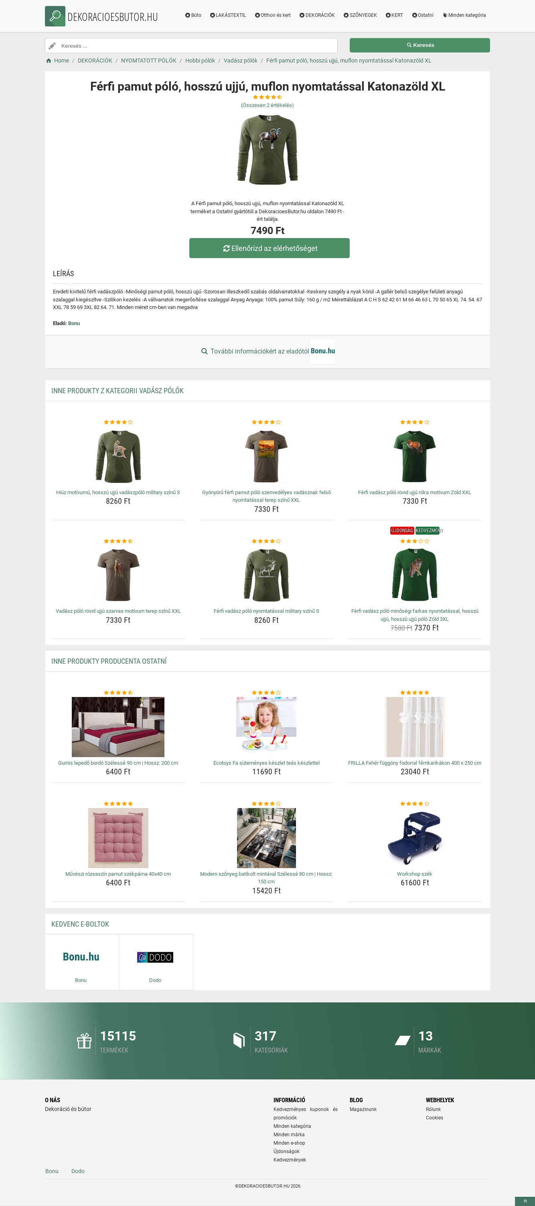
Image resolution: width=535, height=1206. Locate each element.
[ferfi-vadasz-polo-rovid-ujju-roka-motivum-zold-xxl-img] (415, 456)
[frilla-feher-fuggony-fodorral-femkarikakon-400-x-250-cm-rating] (415, 693)
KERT (394, 15)
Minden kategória (464, 15)
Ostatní (422, 15)
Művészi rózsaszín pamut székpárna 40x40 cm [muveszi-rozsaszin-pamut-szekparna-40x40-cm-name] (118, 874)
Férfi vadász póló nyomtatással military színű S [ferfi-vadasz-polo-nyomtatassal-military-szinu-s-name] (266, 611)
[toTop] (525, 1201)
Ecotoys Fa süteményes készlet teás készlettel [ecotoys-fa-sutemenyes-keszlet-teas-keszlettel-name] (266, 763)
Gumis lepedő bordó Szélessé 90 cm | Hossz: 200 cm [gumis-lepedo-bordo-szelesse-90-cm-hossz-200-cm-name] (118, 763)
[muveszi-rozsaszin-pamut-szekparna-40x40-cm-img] (118, 838)
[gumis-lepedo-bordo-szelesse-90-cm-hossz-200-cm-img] (118, 727)
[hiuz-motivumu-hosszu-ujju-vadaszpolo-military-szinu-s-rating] (118, 422)
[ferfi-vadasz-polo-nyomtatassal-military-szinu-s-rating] (266, 541)
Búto (192, 15)
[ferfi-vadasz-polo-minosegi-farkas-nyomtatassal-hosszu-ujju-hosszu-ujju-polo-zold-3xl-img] (415, 575)
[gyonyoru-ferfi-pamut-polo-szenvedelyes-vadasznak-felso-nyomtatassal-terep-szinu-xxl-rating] (266, 422)
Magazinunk (363, 1109)
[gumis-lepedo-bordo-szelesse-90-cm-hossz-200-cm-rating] (118, 693)
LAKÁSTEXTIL (227, 15)
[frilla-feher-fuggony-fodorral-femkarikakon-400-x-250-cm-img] (415, 727)
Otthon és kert (272, 15)
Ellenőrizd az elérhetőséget (269, 248)
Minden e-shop (289, 1143)
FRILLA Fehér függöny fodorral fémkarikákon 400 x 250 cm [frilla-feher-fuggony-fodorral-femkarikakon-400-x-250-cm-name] (414, 763)
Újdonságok (287, 1151)
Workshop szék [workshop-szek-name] (414, 874)
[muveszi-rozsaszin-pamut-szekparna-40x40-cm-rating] (118, 804)
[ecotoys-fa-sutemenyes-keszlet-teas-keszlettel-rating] (266, 693)
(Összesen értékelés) (267, 105)
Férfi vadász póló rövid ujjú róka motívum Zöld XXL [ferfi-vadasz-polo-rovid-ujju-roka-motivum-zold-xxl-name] (414, 492)
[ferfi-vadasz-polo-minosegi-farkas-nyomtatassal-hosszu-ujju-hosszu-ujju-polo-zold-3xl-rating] (415, 541)
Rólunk (433, 1109)
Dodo (78, 1171)
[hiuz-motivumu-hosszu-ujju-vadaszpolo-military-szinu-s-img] (118, 456)
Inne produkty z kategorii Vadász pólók (117, 390)
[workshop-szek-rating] (415, 804)
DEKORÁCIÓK (317, 15)
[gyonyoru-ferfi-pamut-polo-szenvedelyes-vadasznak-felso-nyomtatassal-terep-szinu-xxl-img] (266, 456)
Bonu (74, 323)
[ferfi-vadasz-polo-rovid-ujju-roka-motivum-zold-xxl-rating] (415, 422)
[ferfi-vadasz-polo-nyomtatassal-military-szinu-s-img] (266, 575)
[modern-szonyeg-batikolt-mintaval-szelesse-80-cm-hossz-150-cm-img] (266, 838)
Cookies (434, 1118)
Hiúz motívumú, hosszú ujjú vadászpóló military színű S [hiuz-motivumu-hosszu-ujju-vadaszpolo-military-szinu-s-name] (118, 492)
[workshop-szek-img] (415, 838)
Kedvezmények (290, 1160)
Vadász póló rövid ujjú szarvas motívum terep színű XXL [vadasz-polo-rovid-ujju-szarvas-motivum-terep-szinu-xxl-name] (118, 611)
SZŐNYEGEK (360, 15)
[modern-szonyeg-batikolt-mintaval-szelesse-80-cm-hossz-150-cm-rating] (266, 804)
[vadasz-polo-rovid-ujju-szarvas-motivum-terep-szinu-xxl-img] (118, 575)
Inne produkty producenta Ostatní (109, 661)
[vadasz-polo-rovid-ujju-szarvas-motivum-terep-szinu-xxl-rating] (118, 541)
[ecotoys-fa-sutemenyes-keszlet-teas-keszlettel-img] (266, 727)
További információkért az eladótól (267, 352)
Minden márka (289, 1134)
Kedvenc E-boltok (80, 924)
